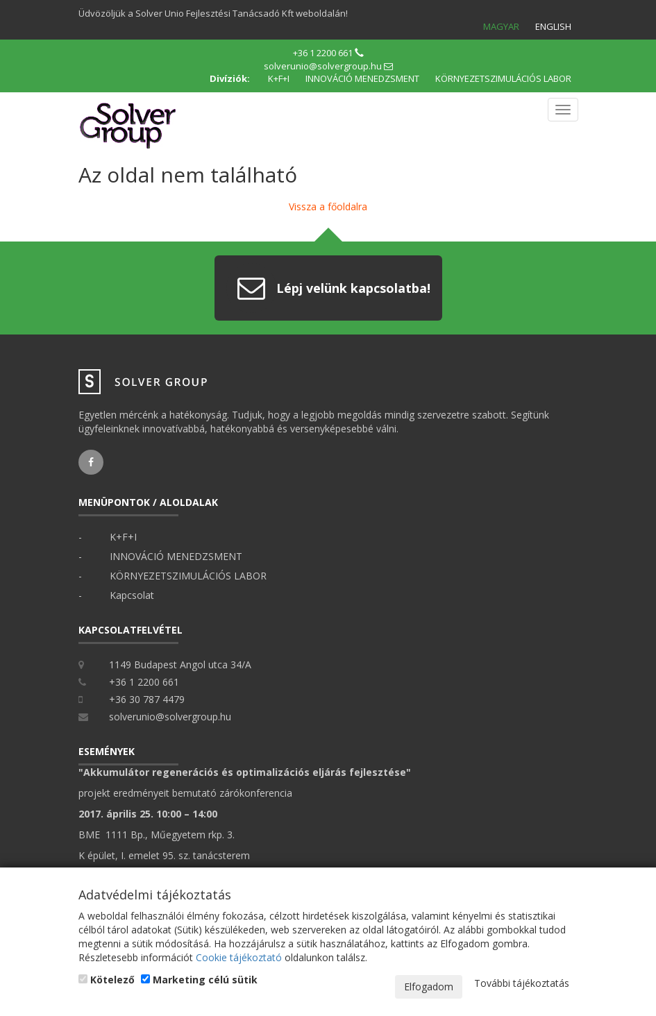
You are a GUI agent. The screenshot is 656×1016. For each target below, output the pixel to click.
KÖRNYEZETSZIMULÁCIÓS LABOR (503, 78)
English (553, 26)
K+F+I (278, 78)
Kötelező (106, 979)
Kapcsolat (132, 595)
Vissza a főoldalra (328, 206)
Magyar (501, 26)
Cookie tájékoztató (239, 957)
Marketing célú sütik (199, 979)
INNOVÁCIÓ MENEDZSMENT (362, 78)
